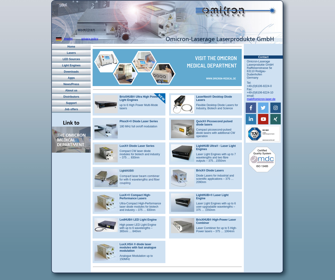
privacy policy (89, 38)
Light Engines (71, 65)
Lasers (71, 53)
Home (71, 46)
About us (71, 90)
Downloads (71, 71)
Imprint (68, 38)
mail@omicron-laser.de (261, 99)
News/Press (71, 84)
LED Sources (71, 59)
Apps (71, 78)
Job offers (71, 109)
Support (71, 103)
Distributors (71, 96)
